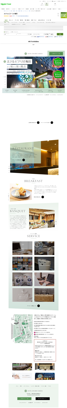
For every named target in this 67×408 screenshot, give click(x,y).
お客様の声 (47, 94)
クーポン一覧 (48, 20)
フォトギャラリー (40, 94)
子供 (38, 34)
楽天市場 (59, 1)
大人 (35, 34)
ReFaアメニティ (7, 24)
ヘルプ (40, 1)
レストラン (28, 22)
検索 (60, 34)
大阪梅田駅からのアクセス (16, 24)
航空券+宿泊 (40, 36)
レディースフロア (14, 22)
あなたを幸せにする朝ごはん (50, 22)
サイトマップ (49, 1)
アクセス (33, 22)
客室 (8, 22)
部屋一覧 (21, 20)
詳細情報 (23, 24)
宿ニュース (11, 20)
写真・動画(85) (27, 20)
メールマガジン (53, 94)
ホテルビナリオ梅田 (10, 14)
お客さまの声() (41, 20)
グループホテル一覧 (40, 22)
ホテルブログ (60, 94)
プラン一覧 (16, 20)
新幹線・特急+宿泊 (58, 36)
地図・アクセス (33, 20)
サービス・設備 (21, 22)
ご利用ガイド (44, 1)
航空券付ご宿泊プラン (31, 94)
